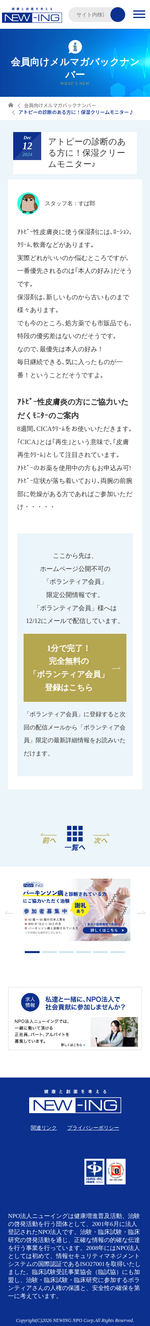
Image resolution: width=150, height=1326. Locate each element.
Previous (10, 912)
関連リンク (44, 1128)
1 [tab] (32, 952)
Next (140, 912)
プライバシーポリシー (93, 1128)
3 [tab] (66, 952)
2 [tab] (49, 952)
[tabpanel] (75, 911)
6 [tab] (118, 952)
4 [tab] (83, 952)
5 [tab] (100, 952)
